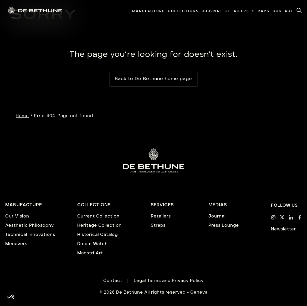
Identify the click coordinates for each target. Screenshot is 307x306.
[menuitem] (148, 11)
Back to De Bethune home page (153, 79)
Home (22, 116)
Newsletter (283, 229)
